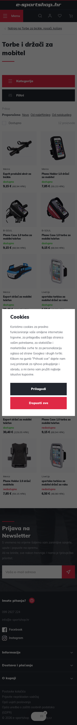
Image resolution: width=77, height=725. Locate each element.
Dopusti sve (38, 403)
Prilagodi (38, 389)
